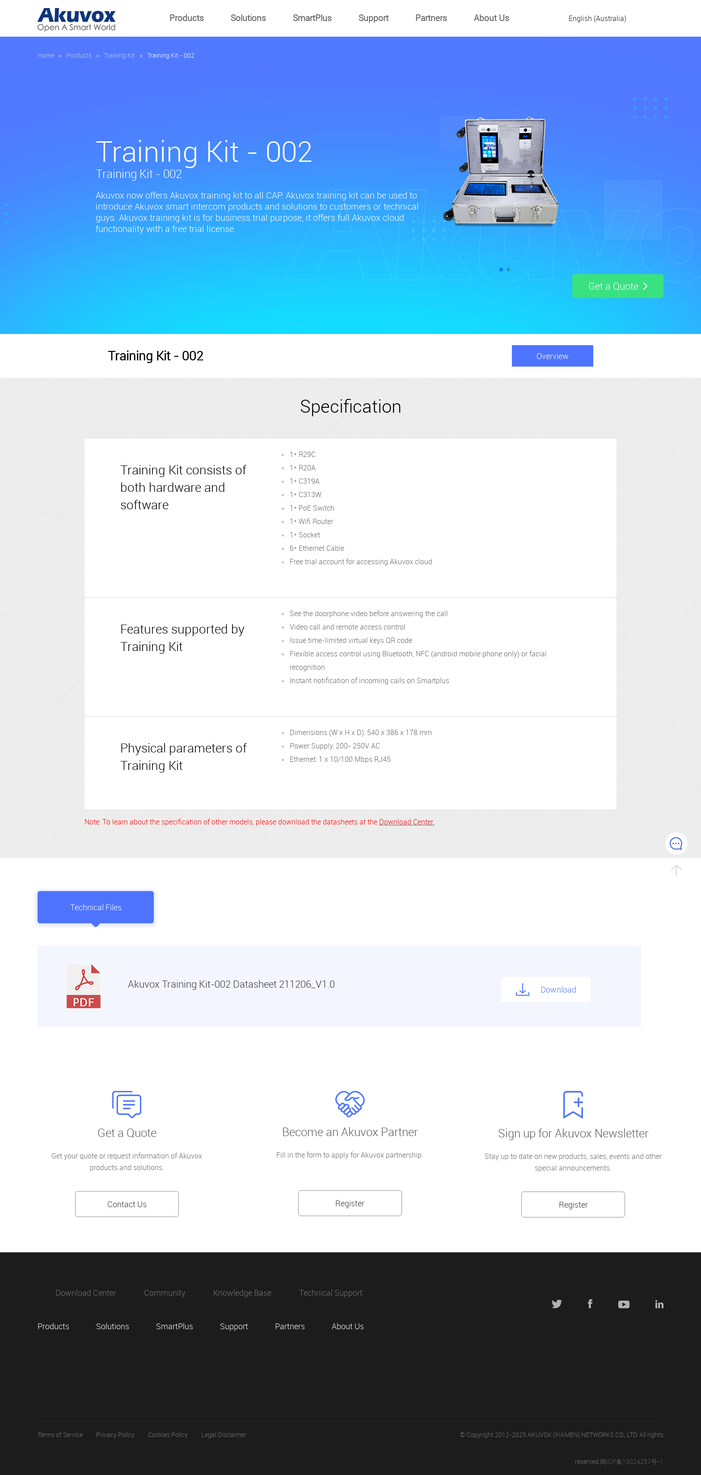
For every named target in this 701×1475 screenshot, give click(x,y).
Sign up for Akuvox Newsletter (573, 1133)
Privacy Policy (115, 1434)
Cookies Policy (168, 1434)
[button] (501, 269)
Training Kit (119, 55)
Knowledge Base (242, 1292)
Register (349, 1203)
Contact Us (127, 1204)
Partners (431, 18)
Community (165, 1292)
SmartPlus (312, 18)
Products (186, 18)
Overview (552, 356)
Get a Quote (126, 1133)
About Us (491, 18)
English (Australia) (597, 18)
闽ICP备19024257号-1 (631, 1461)
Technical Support (331, 1292)
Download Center (85, 1292)
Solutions (248, 18)
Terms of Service (60, 1434)
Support (374, 18)
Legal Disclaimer (223, 1434)
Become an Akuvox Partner (350, 1132)
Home (46, 55)
